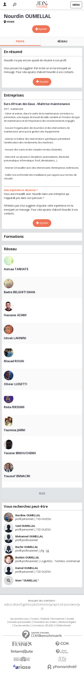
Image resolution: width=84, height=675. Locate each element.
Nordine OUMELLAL (27, 515)
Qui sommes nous (19, 619)
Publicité (45, 619)
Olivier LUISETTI (15, 384)
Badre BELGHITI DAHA (19, 292)
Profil (20, 41)
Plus (42, 493)
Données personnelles (19, 622)
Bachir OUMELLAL (26, 547)
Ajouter (42, 29)
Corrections (38, 625)
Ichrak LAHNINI (15, 338)
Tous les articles (22, 625)
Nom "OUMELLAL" (27, 580)
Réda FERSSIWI (14, 407)
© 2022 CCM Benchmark (58, 625)
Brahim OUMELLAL (27, 557)
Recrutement (57, 619)
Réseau (62, 41)
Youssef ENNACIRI (17, 476)
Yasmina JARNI (14, 430)
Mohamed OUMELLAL (29, 536)
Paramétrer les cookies (45, 622)
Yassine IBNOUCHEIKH (20, 453)
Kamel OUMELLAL (26, 568)
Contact (35, 619)
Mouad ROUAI (14, 361)
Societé (70, 619)
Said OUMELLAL (25, 526)
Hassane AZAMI (15, 315)
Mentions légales (67, 622)
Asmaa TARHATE (16, 269)
